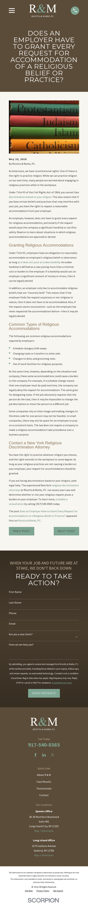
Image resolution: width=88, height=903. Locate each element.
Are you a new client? (21, 634)
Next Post (66, 531)
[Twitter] (52, 755)
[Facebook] (35, 755)
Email (12, 623)
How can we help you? (21, 644)
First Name (15, 592)
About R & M (44, 774)
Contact (44, 795)
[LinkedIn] (44, 755)
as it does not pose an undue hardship (39, 262)
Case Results (44, 781)
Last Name (15, 602)
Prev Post (21, 531)
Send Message (44, 693)
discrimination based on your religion (30, 197)
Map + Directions (44, 830)
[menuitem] (29, 891)
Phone (12, 613)
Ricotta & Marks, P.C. (29, 520)
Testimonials (44, 788)
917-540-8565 (44, 744)
